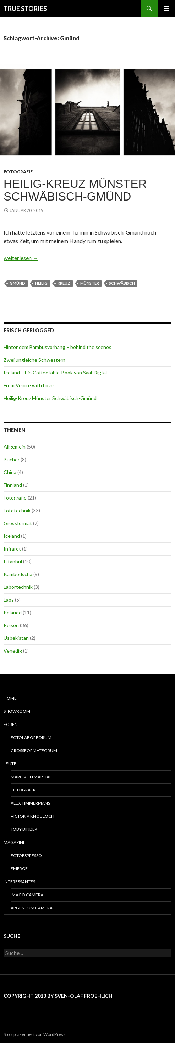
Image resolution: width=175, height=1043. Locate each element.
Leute (10, 763)
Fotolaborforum (31, 737)
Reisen (11, 625)
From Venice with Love (29, 385)
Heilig (41, 283)
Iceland (12, 536)
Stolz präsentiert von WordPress (34, 1034)
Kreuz (64, 283)
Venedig (13, 651)
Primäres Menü (166, 8)
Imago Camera (27, 894)
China (10, 472)
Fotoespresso (26, 855)
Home (10, 698)
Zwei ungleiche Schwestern (34, 360)
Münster (89, 283)
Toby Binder (24, 829)
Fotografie (18, 171)
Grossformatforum (34, 750)
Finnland (13, 485)
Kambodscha (18, 574)
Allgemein (15, 447)
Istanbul (13, 561)
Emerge (19, 868)
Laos (9, 600)
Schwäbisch (122, 283)
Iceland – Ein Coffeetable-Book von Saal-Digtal (55, 373)
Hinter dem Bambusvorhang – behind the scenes (57, 347)
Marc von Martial (31, 776)
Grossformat (18, 523)
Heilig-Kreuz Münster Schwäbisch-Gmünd (75, 190)
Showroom (17, 711)
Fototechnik (17, 510)
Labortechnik (18, 587)
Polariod (13, 612)
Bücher (12, 459)
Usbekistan (16, 638)
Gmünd (17, 283)
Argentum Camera (32, 907)
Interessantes (19, 881)
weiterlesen (21, 257)
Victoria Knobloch (32, 816)
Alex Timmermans (30, 803)
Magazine (15, 842)
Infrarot (12, 549)
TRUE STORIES (25, 8)
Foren (11, 724)
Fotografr (23, 790)
